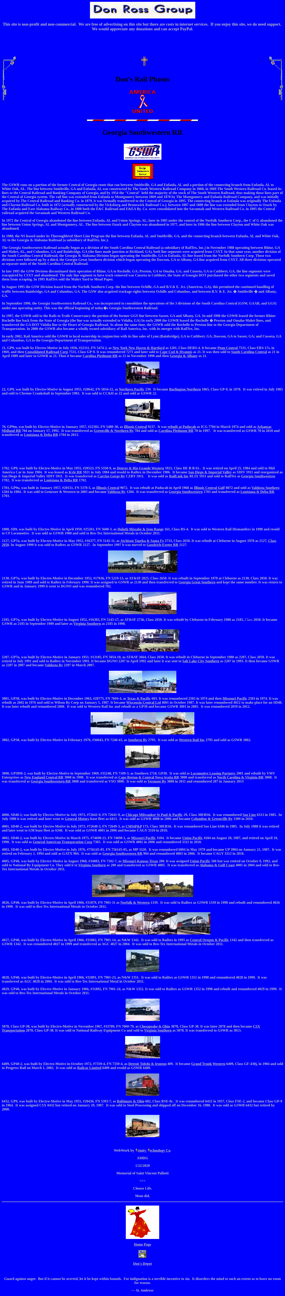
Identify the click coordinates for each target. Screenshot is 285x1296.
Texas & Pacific (139, 698)
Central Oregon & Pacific (209, 940)
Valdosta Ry (116, 492)
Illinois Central (135, 427)
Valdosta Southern (265, 488)
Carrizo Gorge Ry (111, 476)
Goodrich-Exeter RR (162, 545)
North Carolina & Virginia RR (240, 777)
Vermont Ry (157, 781)
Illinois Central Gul (209, 488)
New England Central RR (43, 777)
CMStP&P (134, 826)
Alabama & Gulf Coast (217, 865)
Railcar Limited (89, 1068)
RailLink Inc (179, 476)
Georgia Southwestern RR (51, 781)
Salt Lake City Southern (200, 661)
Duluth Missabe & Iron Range (141, 529)
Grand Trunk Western (208, 1064)
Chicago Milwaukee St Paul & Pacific (154, 815)
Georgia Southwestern (258, 476)
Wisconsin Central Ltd (143, 702)
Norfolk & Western (135, 902)
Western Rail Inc (192, 740)
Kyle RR (75, 472)
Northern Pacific (131, 389)
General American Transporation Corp (62, 842)
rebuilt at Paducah (182, 427)
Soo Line (249, 815)
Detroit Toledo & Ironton (147, 1064)
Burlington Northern (185, 389)
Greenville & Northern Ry (114, 431)
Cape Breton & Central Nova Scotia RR (148, 777)
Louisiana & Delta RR (41, 435)
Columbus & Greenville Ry (211, 819)
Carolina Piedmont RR (176, 431)
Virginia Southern (92, 865)
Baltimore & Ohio (130, 1101)
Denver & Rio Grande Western (140, 468)
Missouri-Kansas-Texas (140, 861)
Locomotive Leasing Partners (213, 773)
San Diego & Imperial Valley (210, 472)
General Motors (77, 819)
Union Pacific (192, 838)
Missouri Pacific (234, 698)
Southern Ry (137, 740)
